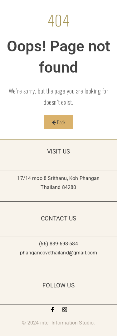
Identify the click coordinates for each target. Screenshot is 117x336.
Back (59, 122)
